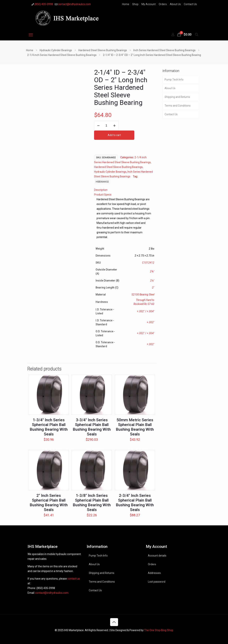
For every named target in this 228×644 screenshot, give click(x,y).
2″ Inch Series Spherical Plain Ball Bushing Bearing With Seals (49, 502)
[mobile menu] (31, 35)
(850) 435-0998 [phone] (43, 4)
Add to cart (114, 135)
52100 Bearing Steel (142, 294)
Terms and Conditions (178, 105)
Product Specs (102, 194)
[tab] (124, 190)
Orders (163, 4)
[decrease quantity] (98, 126)
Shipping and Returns (177, 96)
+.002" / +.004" (145, 311)
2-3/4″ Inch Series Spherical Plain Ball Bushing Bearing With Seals (135, 502)
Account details (157, 555)
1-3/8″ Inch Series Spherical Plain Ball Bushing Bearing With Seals (92, 502)
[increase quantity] (114, 126)
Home (125, 4)
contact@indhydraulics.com (51, 592)
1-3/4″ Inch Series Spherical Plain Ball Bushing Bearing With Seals (49, 427)
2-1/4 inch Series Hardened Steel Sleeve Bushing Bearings (62, 54)
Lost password (156, 581)
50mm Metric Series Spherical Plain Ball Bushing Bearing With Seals (135, 427)
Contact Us (190, 4)
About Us (175, 4)
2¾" (152, 271)
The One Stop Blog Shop (158, 630)
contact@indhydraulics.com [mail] (74, 4)
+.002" (150, 322)
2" (153, 287)
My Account (148, 4)
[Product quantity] (106, 126)
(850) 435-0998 (45, 588)
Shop (135, 4)
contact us (73, 578)
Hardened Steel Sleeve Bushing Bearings (102, 50)
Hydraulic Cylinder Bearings (56, 50)
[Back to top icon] (114, 622)
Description (100, 189)
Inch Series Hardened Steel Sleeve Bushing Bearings (164, 50)
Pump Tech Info (174, 79)
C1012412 (148, 262)
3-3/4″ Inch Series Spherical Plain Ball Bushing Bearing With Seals (92, 427)
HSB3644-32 (102, 181)
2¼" (152, 280)
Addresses (154, 572)
